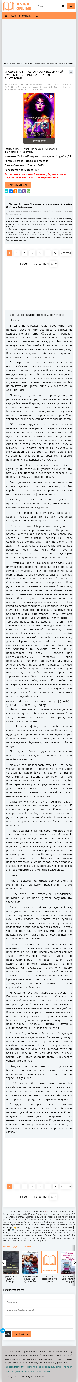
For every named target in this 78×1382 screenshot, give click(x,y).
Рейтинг (67, 1366)
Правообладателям (14, 1366)
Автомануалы (43, 1371)
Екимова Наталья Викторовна (30, 160)
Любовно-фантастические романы (31, 150)
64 (55, 253)
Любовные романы (33, 148)
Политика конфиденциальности (44, 1366)
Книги (16, 148)
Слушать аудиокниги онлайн (19, 1371)
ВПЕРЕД (66, 253)
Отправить (22, 1334)
